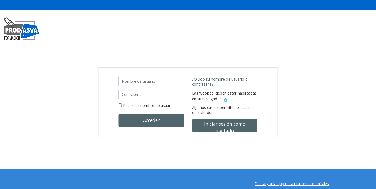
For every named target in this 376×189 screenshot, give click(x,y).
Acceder (151, 120)
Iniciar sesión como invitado (224, 126)
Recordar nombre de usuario (148, 105)
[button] (226, 99)
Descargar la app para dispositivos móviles (292, 183)
